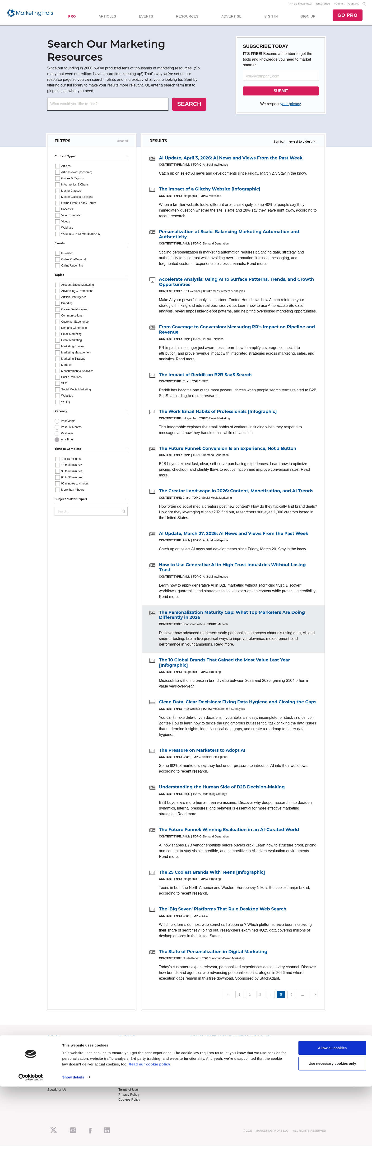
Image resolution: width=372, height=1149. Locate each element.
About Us (54, 1045)
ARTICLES (107, 18)
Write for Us (56, 1087)
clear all (122, 143)
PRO (72, 18)
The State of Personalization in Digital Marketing (213, 954)
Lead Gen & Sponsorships (66, 1077)
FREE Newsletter (301, 5)
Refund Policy (128, 1087)
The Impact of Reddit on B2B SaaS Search (205, 377)
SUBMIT (281, 94)
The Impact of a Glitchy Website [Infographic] (209, 192)
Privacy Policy (128, 1097)
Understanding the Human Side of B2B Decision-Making (222, 789)
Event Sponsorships (62, 1082)
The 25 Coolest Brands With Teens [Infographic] (212, 875)
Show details (73, 1140)
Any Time (67, 442)
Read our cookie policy (149, 1127)
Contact (354, 5)
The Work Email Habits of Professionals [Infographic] (218, 414)
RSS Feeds (55, 1050)
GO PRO (348, 16)
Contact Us (126, 1077)
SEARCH (189, 107)
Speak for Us (56, 1092)
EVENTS (146, 18)
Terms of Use (128, 1092)
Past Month (68, 424)
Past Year (67, 436)
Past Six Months (71, 430)
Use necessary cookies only (332, 1126)
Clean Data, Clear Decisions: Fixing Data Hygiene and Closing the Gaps (237, 704)
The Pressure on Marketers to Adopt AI (202, 753)
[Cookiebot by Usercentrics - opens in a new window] (30, 1139)
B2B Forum (126, 1055)
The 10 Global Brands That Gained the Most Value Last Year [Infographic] (224, 665)
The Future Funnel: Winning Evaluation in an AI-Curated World (229, 832)
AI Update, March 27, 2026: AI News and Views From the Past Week (233, 536)
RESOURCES (187, 18)
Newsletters (56, 1055)
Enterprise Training (132, 1050)
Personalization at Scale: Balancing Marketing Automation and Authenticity (229, 237)
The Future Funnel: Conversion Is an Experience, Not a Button (227, 451)
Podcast (339, 5)
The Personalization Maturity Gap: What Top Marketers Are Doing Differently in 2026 (232, 618)
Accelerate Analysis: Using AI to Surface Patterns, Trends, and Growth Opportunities (236, 285)
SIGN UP (308, 18)
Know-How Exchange (134, 1082)
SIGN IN (271, 18)
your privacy (290, 107)
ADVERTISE (231, 18)
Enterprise (323, 5)
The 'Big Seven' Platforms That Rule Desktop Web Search (222, 911)
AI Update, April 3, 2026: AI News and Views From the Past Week (230, 160)
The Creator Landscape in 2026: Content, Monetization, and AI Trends (236, 494)
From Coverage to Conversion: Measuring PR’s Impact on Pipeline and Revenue (237, 332)
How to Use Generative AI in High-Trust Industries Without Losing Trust (232, 570)
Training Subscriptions (134, 1045)
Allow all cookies (332, 1110)
